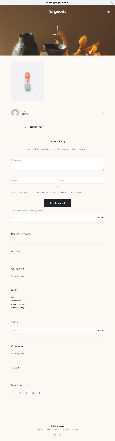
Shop (48, 429)
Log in (13, 297)
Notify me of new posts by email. (28, 210)
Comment (16, 160)
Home (39, 429)
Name (14, 180)
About (75, 429)
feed (56, 429)
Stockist (66, 429)
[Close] (112, 2)
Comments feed (18, 304)
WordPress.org (17, 308)
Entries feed (16, 300)
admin (25, 113)
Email (62, 180)
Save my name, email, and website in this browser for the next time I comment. (47, 192)
